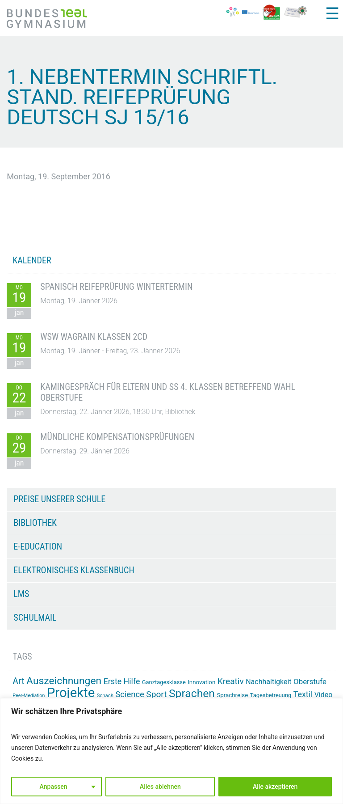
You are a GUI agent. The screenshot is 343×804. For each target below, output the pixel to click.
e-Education (37, 546)
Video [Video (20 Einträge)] (323, 694)
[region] (171, 751)
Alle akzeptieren (275, 786)
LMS (21, 593)
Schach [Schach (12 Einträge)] (105, 695)
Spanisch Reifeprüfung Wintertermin (116, 286)
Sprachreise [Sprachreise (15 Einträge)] (232, 695)
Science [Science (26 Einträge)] (129, 694)
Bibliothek (35, 522)
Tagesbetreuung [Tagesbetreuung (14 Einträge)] (271, 695)
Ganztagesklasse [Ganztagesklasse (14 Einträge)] (164, 682)
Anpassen (53, 786)
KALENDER (32, 260)
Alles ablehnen (160, 786)
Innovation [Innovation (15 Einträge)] (201, 682)
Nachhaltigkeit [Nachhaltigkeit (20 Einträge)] (268, 681)
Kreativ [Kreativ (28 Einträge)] (231, 681)
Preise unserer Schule (59, 499)
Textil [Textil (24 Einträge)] (302, 694)
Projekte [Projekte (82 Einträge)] (71, 692)
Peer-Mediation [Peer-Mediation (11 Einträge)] (29, 695)
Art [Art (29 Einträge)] (18, 681)
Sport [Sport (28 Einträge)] (156, 694)
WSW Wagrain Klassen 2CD (93, 336)
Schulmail (34, 617)
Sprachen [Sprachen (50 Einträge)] (192, 693)
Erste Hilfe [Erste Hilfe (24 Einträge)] (122, 681)
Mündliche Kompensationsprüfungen (117, 437)
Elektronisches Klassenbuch (73, 570)
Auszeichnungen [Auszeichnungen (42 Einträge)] (63, 681)
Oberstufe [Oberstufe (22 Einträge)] (309, 681)
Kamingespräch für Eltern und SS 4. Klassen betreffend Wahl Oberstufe (167, 392)
